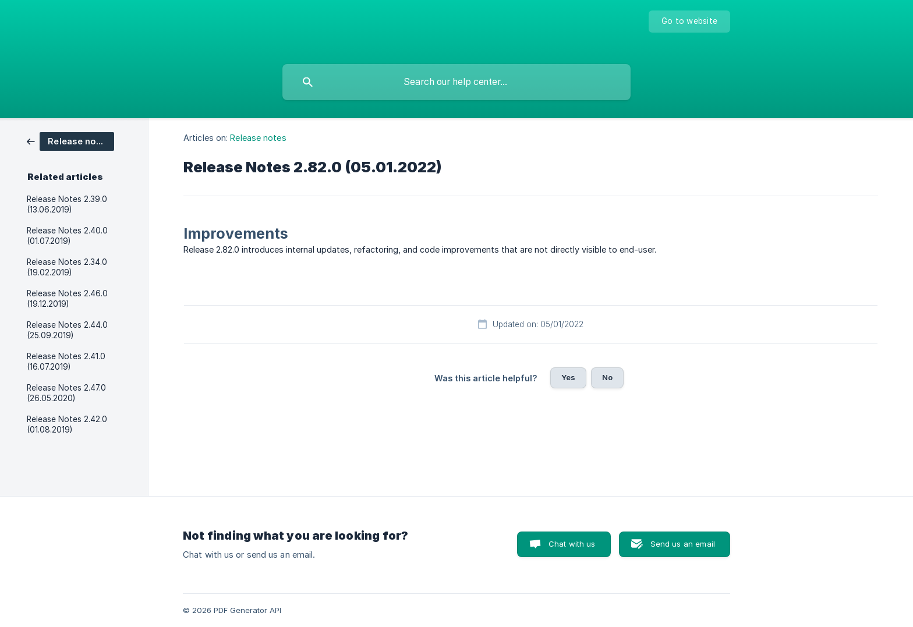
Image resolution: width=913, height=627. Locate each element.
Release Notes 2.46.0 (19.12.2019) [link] (67, 299)
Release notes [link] (258, 138)
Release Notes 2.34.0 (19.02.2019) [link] (67, 267)
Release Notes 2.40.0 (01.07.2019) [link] (67, 236)
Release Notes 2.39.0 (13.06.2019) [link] (67, 204)
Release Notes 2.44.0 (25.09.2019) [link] (67, 330)
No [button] (607, 377)
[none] (689, 21)
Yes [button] (568, 377)
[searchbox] (456, 82)
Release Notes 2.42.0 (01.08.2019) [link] (67, 424)
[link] (70, 140)
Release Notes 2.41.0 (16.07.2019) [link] (66, 361)
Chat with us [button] (572, 543)
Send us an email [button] (682, 543)
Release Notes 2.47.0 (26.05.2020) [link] (66, 393)
